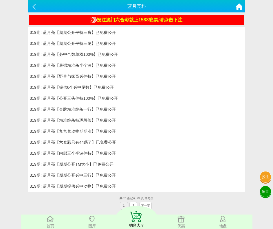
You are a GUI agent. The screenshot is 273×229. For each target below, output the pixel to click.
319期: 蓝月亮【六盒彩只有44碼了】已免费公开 (73, 142)
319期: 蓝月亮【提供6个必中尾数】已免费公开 (72, 87)
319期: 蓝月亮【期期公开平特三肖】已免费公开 (73, 32)
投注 (265, 177)
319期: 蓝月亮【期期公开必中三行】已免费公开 (73, 175)
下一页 (145, 205)
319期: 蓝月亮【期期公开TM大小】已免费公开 (71, 164)
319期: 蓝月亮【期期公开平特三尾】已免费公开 (73, 43)
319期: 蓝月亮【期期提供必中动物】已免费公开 (73, 186)
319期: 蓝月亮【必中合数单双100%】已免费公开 (74, 54)
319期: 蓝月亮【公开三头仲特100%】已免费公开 (74, 98)
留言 (265, 191)
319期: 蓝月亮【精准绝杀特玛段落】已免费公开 (73, 120)
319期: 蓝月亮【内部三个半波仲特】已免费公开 (73, 153)
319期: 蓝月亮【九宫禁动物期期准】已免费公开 (73, 131)
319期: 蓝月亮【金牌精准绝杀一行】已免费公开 (73, 109)
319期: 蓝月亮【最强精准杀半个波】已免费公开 (73, 65)
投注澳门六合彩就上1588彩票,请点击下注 (136, 20)
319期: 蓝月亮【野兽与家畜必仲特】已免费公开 (73, 76)
